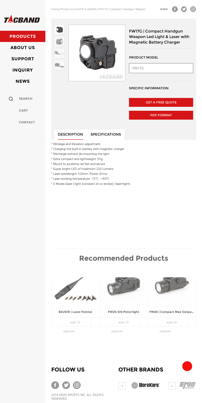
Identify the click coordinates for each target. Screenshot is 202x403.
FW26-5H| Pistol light (123, 286)
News (23, 81)
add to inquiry (71, 298)
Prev (122, 386)
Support (22, 58)
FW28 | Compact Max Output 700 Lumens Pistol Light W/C (172, 286)
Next (172, 386)
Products (22, 36)
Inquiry (22, 70)
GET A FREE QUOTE (161, 102)
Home (55, 9)
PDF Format (161, 115)
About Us (22, 47)
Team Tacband (187, 366)
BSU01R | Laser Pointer (75, 286)
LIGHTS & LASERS (85, 9)
